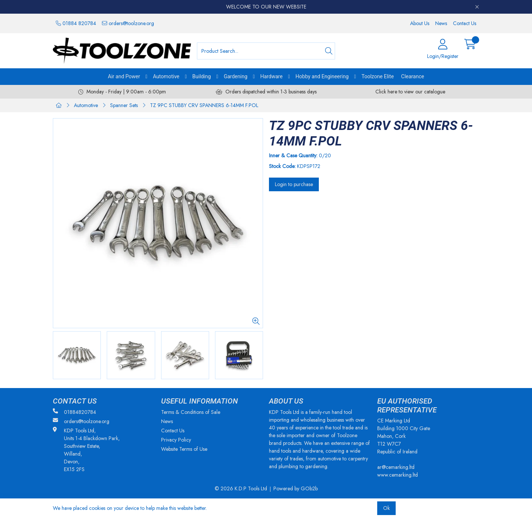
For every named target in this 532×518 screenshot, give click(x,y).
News (441, 23)
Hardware (271, 76)
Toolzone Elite (378, 76)
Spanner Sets (124, 105)
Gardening (236, 76)
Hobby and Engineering (322, 76)
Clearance (412, 76)
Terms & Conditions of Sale (190, 412)
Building (201, 76)
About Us (419, 23)
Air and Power (124, 76)
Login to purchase (294, 184)
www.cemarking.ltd (397, 474)
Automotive (166, 76)
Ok (386, 508)
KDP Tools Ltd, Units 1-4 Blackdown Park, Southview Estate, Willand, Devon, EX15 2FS (86, 450)
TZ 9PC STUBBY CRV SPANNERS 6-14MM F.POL (204, 105)
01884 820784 (76, 23)
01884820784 (74, 412)
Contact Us (464, 23)
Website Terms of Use (184, 449)
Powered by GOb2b (295, 488)
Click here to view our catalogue (410, 91)
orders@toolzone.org (128, 23)
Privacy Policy (176, 439)
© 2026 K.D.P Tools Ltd (241, 488)
